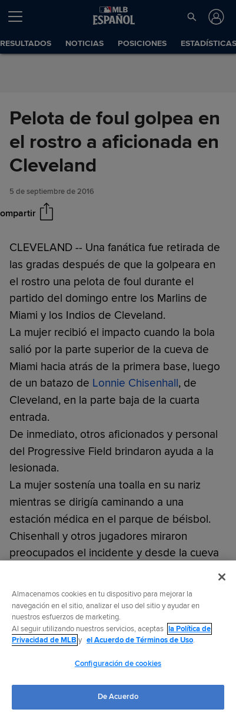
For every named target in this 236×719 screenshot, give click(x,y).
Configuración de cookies (118, 663)
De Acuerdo (118, 696)
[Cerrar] (222, 577)
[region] (118, 639)
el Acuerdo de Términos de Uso (140, 640)
